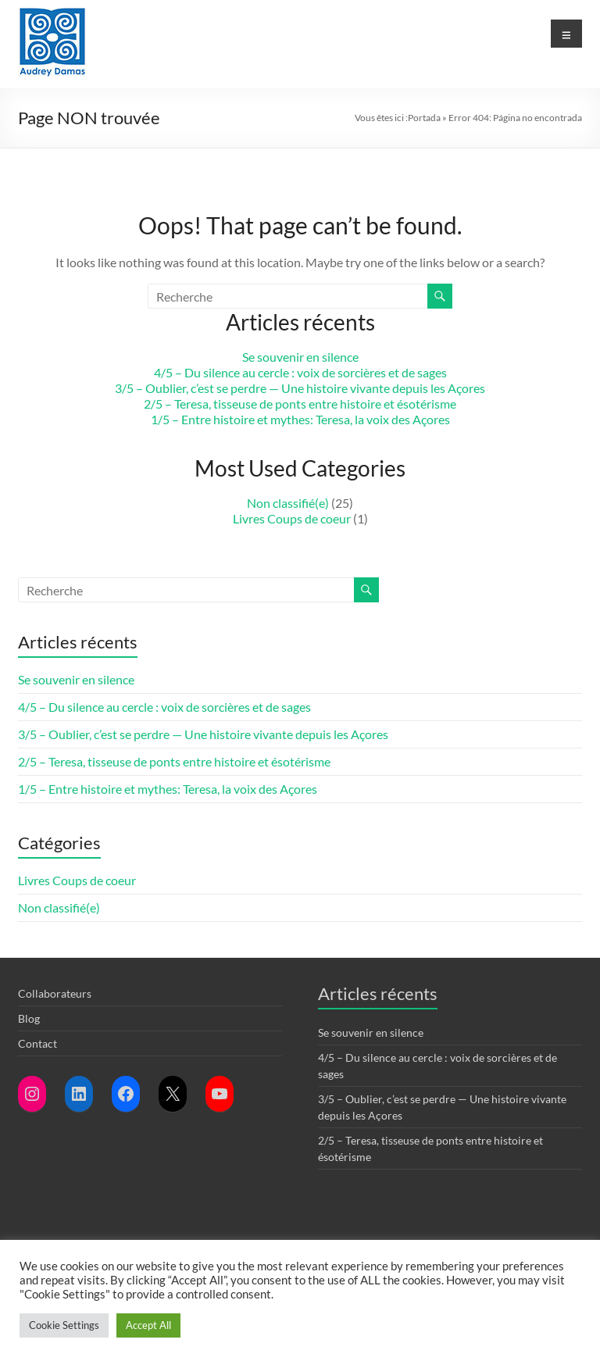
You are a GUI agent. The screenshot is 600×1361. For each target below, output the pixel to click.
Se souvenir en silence (300, 356)
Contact (37, 1043)
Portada (424, 117)
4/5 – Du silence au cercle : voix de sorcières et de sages (300, 372)
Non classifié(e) (288, 502)
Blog (29, 1018)
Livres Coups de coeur (292, 518)
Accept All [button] (148, 1325)
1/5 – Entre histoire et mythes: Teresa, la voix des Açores (300, 419)
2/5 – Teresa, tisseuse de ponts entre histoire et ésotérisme (300, 403)
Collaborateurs (54, 993)
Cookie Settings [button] (64, 1325)
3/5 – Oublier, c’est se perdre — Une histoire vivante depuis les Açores (300, 387)
